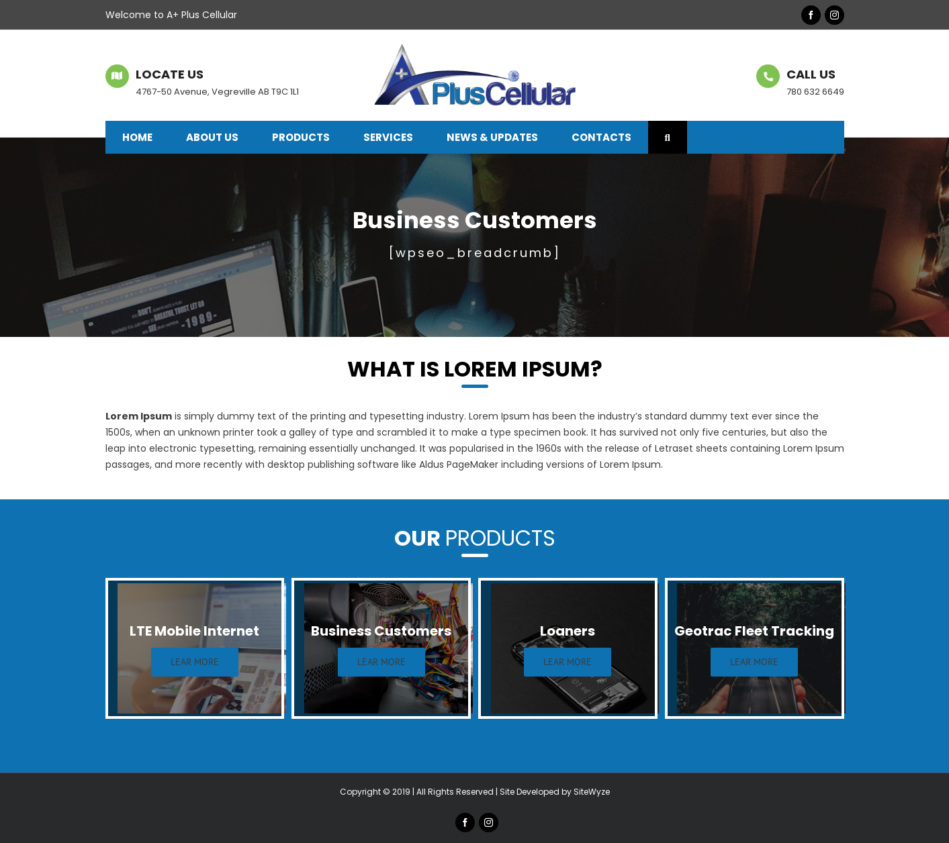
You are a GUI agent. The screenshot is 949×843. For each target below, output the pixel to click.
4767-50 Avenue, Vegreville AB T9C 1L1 (217, 91)
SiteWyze (592, 791)
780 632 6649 (815, 91)
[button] (667, 137)
